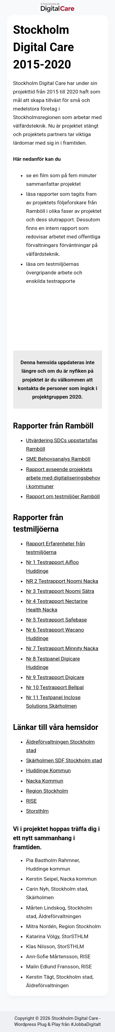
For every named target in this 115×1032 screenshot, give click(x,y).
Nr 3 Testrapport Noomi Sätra (60, 591)
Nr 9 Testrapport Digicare (55, 677)
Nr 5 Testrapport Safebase (56, 620)
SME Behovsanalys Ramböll (58, 459)
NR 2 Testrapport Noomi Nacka (62, 581)
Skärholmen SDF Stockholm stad (64, 760)
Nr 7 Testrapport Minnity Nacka (62, 648)
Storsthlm (37, 811)
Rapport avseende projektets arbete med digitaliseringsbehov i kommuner (63, 477)
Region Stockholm (47, 791)
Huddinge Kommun (48, 770)
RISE (31, 801)
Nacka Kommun (44, 781)
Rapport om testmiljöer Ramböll (63, 496)
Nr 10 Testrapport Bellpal (55, 687)
